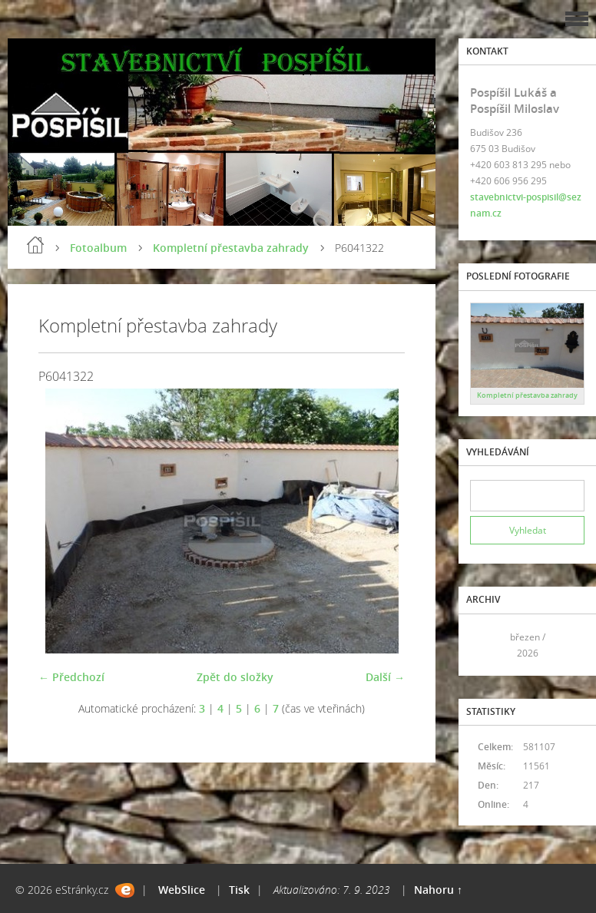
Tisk (239, 889)
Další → (385, 677)
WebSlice (181, 889)
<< (487, 644)
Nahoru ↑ (438, 889)
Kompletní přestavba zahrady (231, 247)
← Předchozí (71, 677)
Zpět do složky (235, 677)
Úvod (35, 245)
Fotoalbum (98, 247)
